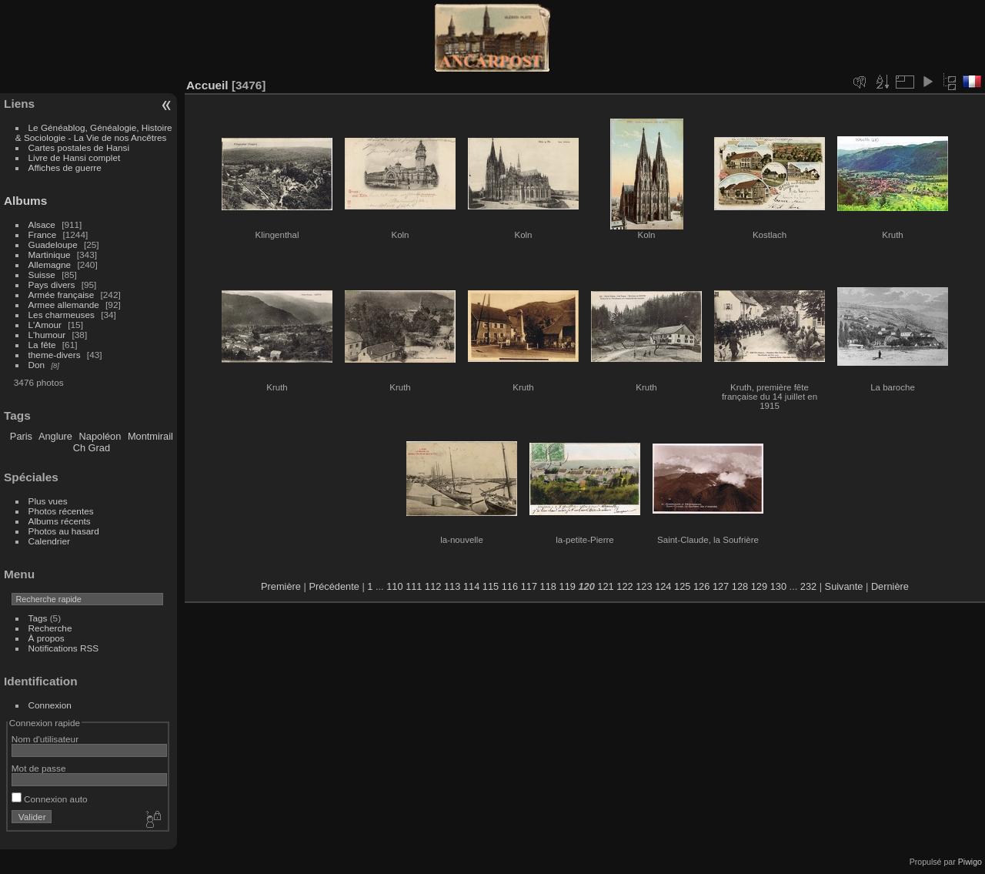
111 (414, 586)
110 (394, 586)
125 (682, 586)
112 (433, 586)
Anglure (55, 436)
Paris (21, 436)
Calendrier (49, 541)
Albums (25, 200)
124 (663, 586)
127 (721, 586)
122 (624, 586)
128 (740, 586)
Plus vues (48, 501)
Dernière (890, 586)
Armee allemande (63, 305)
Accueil (207, 85)
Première (281, 586)
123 (644, 586)
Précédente (334, 586)
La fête (42, 345)
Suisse (41, 275)
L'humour (47, 335)
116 (510, 586)
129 (759, 586)
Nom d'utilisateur (45, 739)
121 (605, 586)
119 (567, 586)
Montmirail (150, 436)
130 (778, 586)
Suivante (844, 586)
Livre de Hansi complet (74, 157)
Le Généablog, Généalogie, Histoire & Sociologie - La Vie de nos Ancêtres (93, 132)
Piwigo (970, 861)
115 (490, 586)
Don (36, 365)
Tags (38, 618)
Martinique (49, 254)
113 (452, 586)
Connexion (50, 705)
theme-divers (54, 355)
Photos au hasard (63, 531)
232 (808, 586)
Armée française (61, 295)
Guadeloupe (53, 244)
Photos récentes (61, 511)
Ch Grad (91, 448)
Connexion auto (50, 799)
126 (701, 586)
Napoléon (100, 436)
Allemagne (50, 265)
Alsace (41, 224)
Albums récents (59, 521)
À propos (46, 638)
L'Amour (45, 325)
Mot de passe (39, 768)
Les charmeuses (61, 315)
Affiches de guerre (65, 167)
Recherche (50, 628)
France (42, 234)
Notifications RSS (63, 648)
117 (529, 586)
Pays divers (51, 285)
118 (548, 586)
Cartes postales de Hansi (78, 147)
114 (471, 586)
